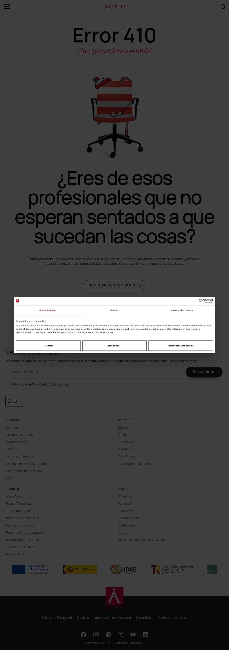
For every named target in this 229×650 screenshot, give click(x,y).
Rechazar (48, 346)
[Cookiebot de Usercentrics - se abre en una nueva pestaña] (193, 301)
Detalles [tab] (114, 310)
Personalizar (115, 346)
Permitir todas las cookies (180, 346)
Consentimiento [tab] (47, 310)
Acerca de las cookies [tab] (181, 310)
